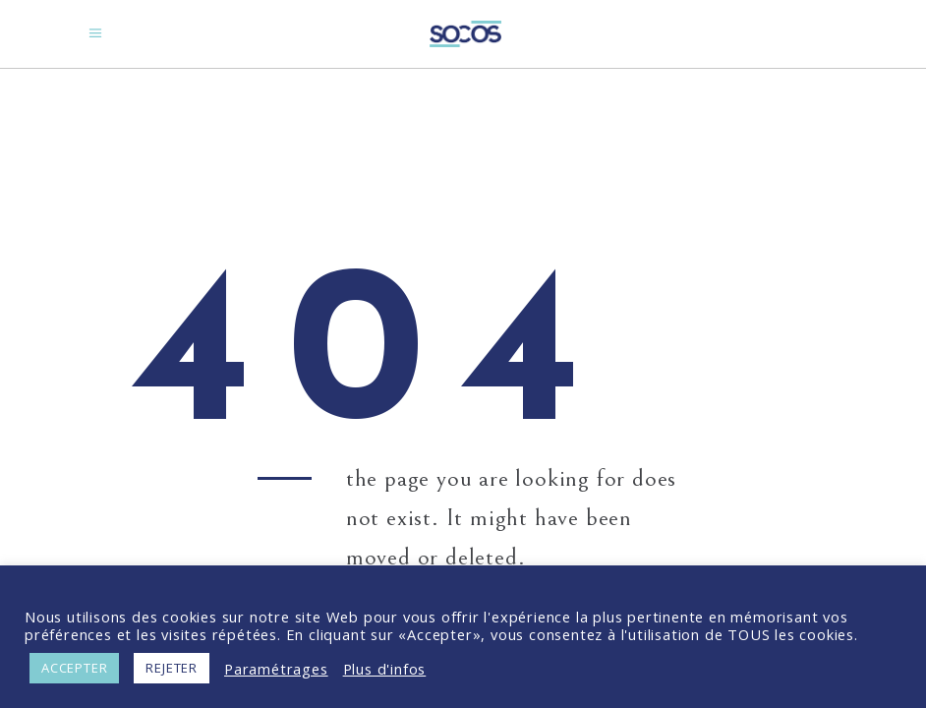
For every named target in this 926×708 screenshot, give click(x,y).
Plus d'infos (385, 669)
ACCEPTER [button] (74, 668)
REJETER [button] (171, 668)
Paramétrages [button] (276, 669)
